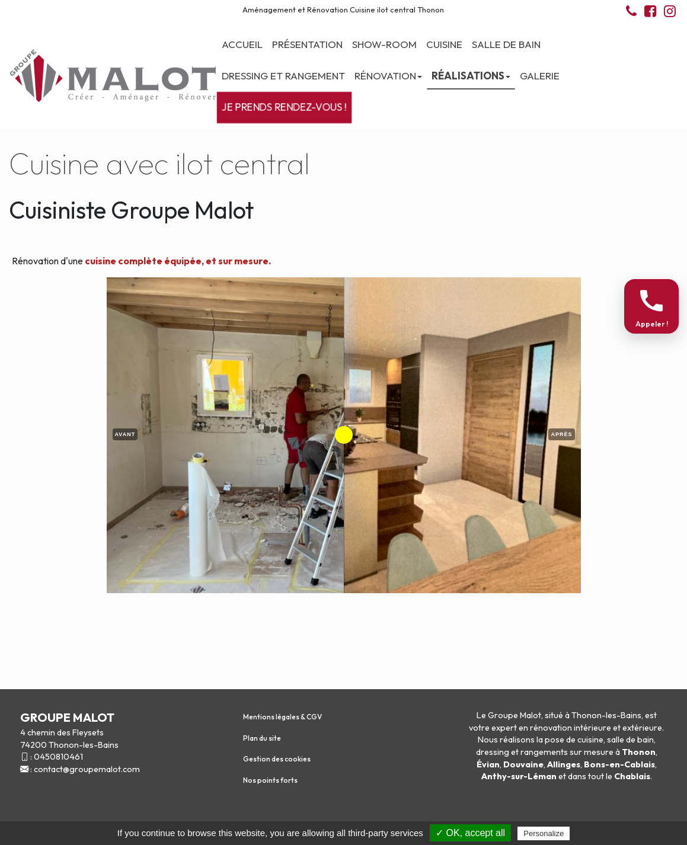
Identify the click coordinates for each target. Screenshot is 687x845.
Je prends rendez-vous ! (284, 107)
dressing (492, 752)
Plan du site (262, 738)
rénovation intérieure (570, 727)
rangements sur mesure (566, 752)
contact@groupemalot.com (87, 769)
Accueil (242, 44)
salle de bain (630, 739)
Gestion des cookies (277, 758)
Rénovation (388, 75)
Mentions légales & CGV (282, 716)
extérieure (642, 727)
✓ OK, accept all (470, 833)
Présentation (307, 44)
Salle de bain (506, 44)
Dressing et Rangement (283, 75)
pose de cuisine (574, 739)
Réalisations (471, 75)
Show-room (384, 44)
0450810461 (58, 756)
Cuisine (444, 44)
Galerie (540, 75)
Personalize (543, 833)
